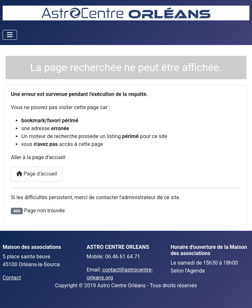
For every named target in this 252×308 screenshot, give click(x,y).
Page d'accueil (36, 174)
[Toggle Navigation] (10, 35)
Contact (12, 277)
